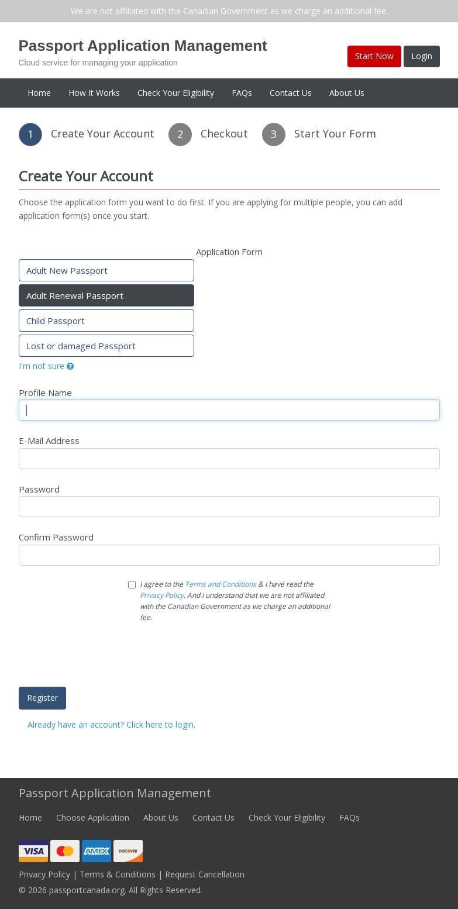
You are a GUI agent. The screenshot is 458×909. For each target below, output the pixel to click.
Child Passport (55, 320)
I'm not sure (46, 365)
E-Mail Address (49, 440)
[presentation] (217, 655)
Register (42, 697)
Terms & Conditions (118, 874)
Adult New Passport (67, 270)
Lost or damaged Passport (81, 346)
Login (421, 55)
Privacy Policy (162, 595)
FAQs (242, 92)
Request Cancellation (205, 874)
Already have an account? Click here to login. (111, 724)
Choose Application (92, 817)
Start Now (374, 55)
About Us (346, 92)
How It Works (94, 92)
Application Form (229, 251)
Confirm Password (56, 537)
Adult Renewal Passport (74, 295)
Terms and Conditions (220, 584)
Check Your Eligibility (175, 92)
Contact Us (291, 92)
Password (39, 489)
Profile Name (45, 392)
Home (39, 92)
